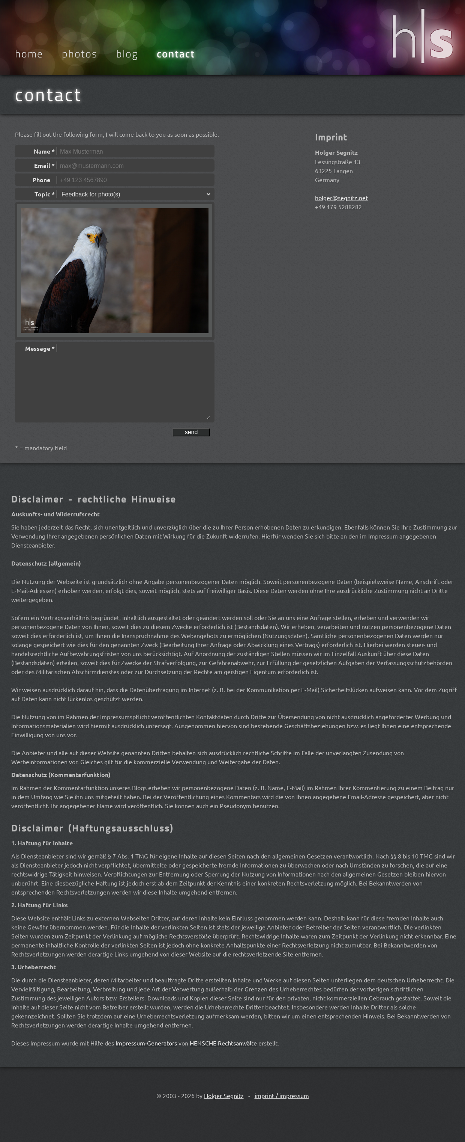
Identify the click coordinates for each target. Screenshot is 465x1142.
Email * (44, 165)
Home (29, 53)
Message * (40, 348)
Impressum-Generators (146, 1043)
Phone (44, 180)
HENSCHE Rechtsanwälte (223, 1043)
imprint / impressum (282, 1095)
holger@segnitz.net (341, 197)
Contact (176, 53)
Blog (127, 53)
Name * (44, 151)
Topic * (44, 194)
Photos (80, 53)
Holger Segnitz (224, 1095)
